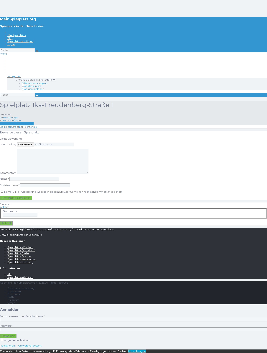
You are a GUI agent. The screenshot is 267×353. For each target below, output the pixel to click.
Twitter (11, 296)
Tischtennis (30, 126)
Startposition (10, 211)
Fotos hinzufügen (10, 120)
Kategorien (14, 76)
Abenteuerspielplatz (35, 82)
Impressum (14, 291)
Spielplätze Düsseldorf (21, 250)
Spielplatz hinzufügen (20, 41)
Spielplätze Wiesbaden (21, 259)
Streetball (17, 126)
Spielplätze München (20, 247)
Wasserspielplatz (33, 88)
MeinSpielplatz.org (18, 19)
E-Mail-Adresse (9, 185)
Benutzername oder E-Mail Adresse (22, 316)
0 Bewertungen (9, 117)
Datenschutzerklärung (20, 288)
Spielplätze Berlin (18, 253)
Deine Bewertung (11, 138)
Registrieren (7, 345)
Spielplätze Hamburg (20, 262)
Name (4, 178)
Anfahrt (4, 206)
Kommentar (8, 172)
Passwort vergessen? (29, 345)
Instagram (13, 299)
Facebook (13, 293)
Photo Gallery (8, 144)
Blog (10, 38)
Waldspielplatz (31, 85)
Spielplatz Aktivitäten (20, 277)
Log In (11, 44)
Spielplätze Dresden (19, 256)
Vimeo (11, 302)
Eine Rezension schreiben (17, 123)
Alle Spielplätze (16, 35)
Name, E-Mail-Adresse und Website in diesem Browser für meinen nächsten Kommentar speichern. (63, 191)
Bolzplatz (5, 126)
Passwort (6, 325)
